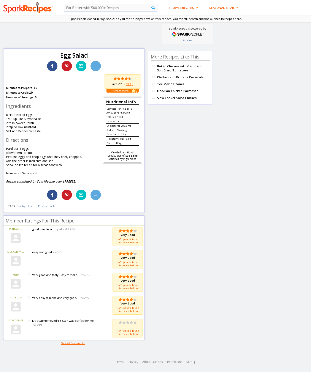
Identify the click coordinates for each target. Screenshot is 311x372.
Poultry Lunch (46, 206)
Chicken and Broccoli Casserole (180, 77)
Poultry (21, 206)
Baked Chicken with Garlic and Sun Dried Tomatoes (180, 68)
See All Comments (73, 343)
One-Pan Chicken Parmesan (177, 91)
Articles (187, 40)
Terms (119, 362)
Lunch (31, 206)
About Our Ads (152, 362)
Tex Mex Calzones (170, 84)
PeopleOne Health (179, 362)
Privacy (133, 362)
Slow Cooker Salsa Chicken (177, 98)
